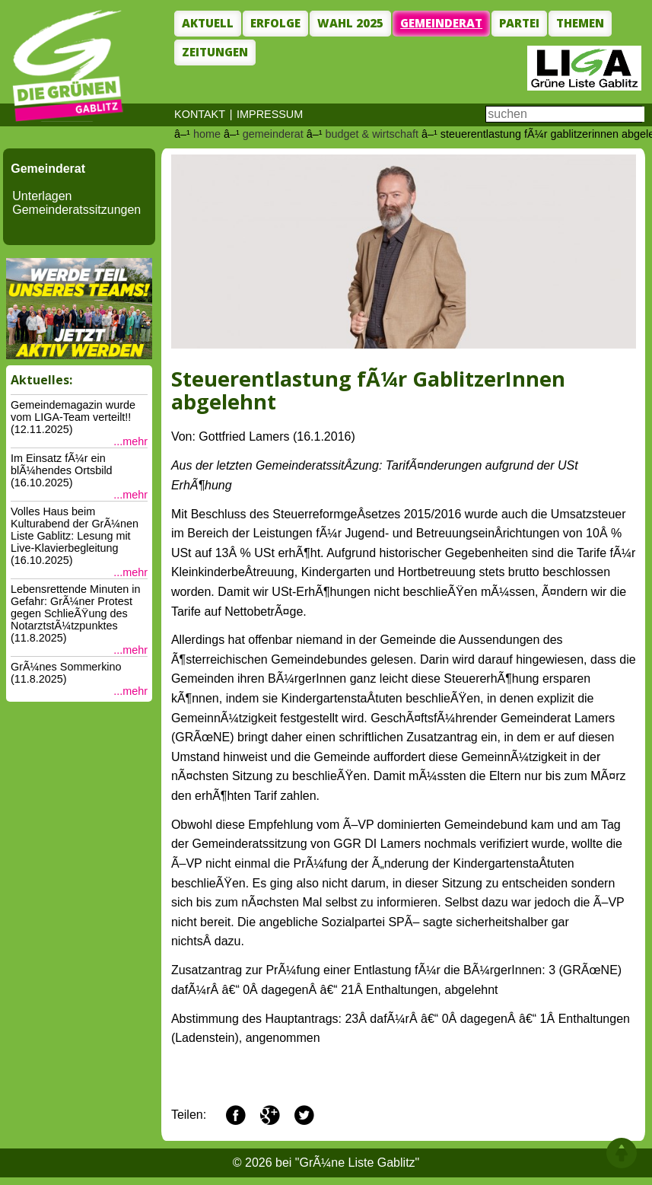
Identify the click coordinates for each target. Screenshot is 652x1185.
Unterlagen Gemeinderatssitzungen (76, 203)
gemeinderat (273, 134)
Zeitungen (215, 51)
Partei (519, 22)
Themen (580, 22)
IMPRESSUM (270, 114)
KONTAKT (199, 114)
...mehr (130, 441)
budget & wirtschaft (372, 134)
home (207, 134)
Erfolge (275, 22)
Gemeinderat (441, 22)
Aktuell (208, 22)
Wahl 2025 (350, 22)
